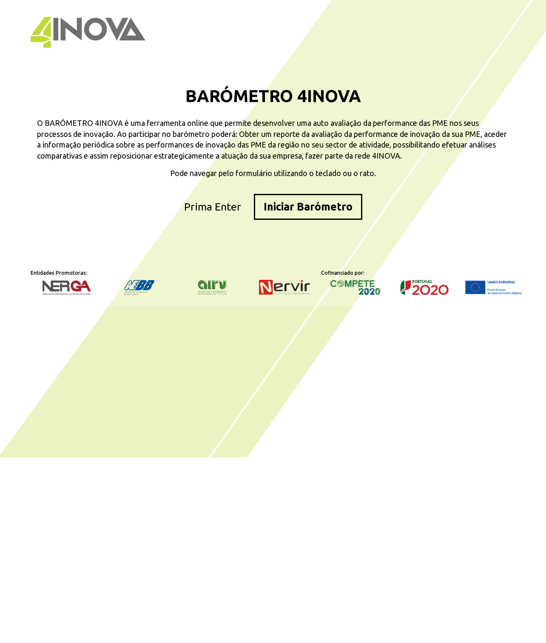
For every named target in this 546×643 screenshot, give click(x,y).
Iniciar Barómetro (308, 206)
